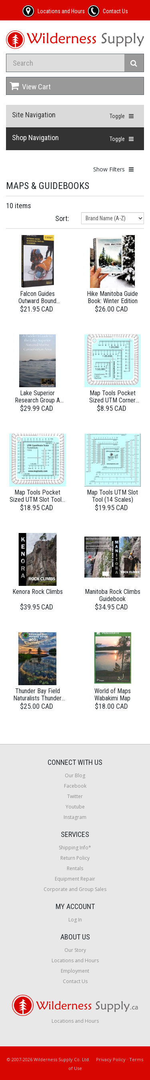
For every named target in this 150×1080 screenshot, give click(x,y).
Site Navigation (34, 115)
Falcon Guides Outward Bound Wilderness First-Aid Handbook (37, 304)
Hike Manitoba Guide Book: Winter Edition (112, 297)
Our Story (75, 950)
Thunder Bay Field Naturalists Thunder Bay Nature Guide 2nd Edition (37, 701)
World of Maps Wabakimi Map (112, 694)
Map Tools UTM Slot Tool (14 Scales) (112, 496)
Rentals (75, 868)
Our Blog (75, 775)
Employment (75, 970)
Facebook (75, 785)
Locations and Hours (75, 960)
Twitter (75, 796)
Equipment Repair (75, 878)
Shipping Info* (75, 847)
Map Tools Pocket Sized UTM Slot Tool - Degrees (37, 499)
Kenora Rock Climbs (37, 591)
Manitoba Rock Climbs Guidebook (112, 595)
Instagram (75, 817)
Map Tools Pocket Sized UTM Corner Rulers (112, 400)
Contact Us (75, 981)
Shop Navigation (35, 137)
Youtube (75, 806)
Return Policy (75, 858)
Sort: (62, 218)
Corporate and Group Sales (75, 889)
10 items (18, 205)
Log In (75, 919)
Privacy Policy (111, 1059)
